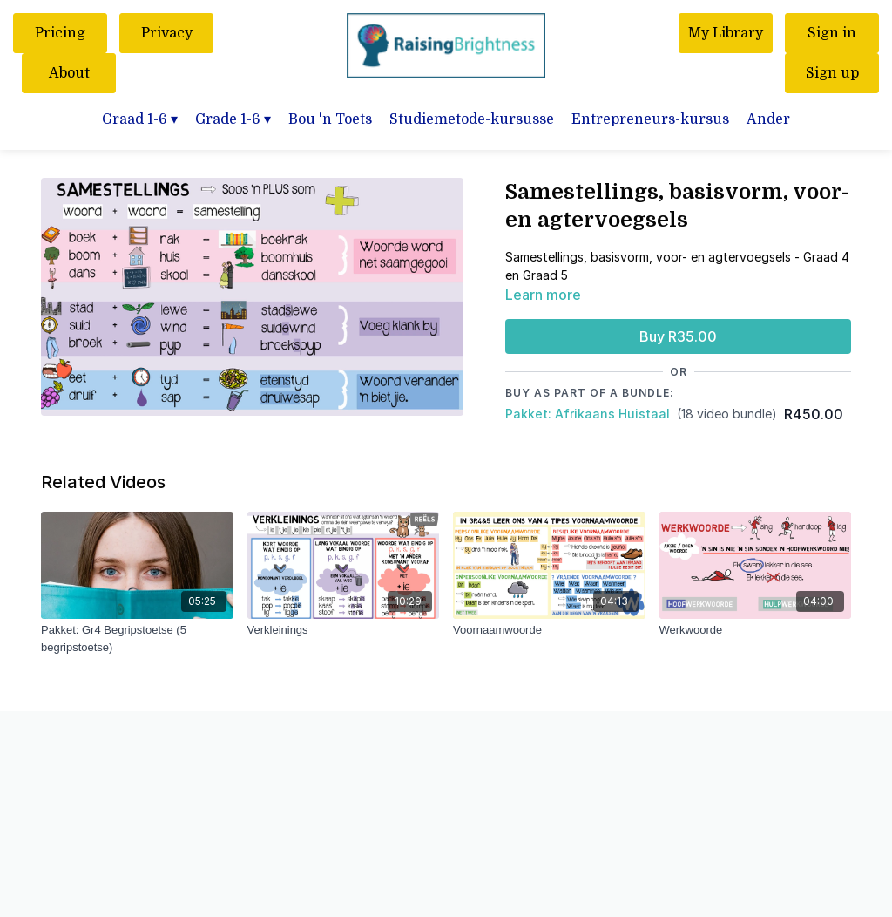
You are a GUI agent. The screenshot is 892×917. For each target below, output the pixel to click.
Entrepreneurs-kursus (650, 119)
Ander (768, 119)
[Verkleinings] (343, 630)
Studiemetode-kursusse (471, 119)
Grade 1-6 (233, 119)
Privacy (167, 33)
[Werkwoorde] (755, 630)
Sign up (832, 73)
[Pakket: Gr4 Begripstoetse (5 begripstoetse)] (137, 638)
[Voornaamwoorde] (549, 630)
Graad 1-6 (140, 119)
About (69, 73)
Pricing (60, 33)
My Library (725, 33)
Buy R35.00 (678, 336)
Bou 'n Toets (330, 119)
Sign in (832, 33)
